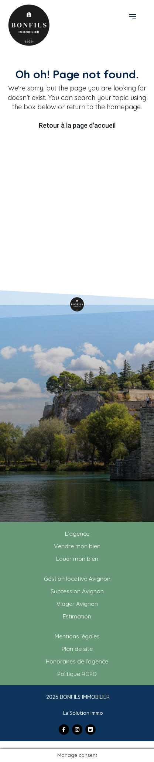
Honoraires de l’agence (77, 661)
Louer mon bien (77, 558)
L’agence (77, 533)
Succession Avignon (77, 591)
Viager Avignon (77, 603)
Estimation (77, 616)
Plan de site (77, 648)
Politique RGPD (77, 673)
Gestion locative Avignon (77, 578)
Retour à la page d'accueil (77, 125)
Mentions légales (77, 636)
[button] (133, 15)
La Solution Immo (83, 713)
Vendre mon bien (77, 546)
